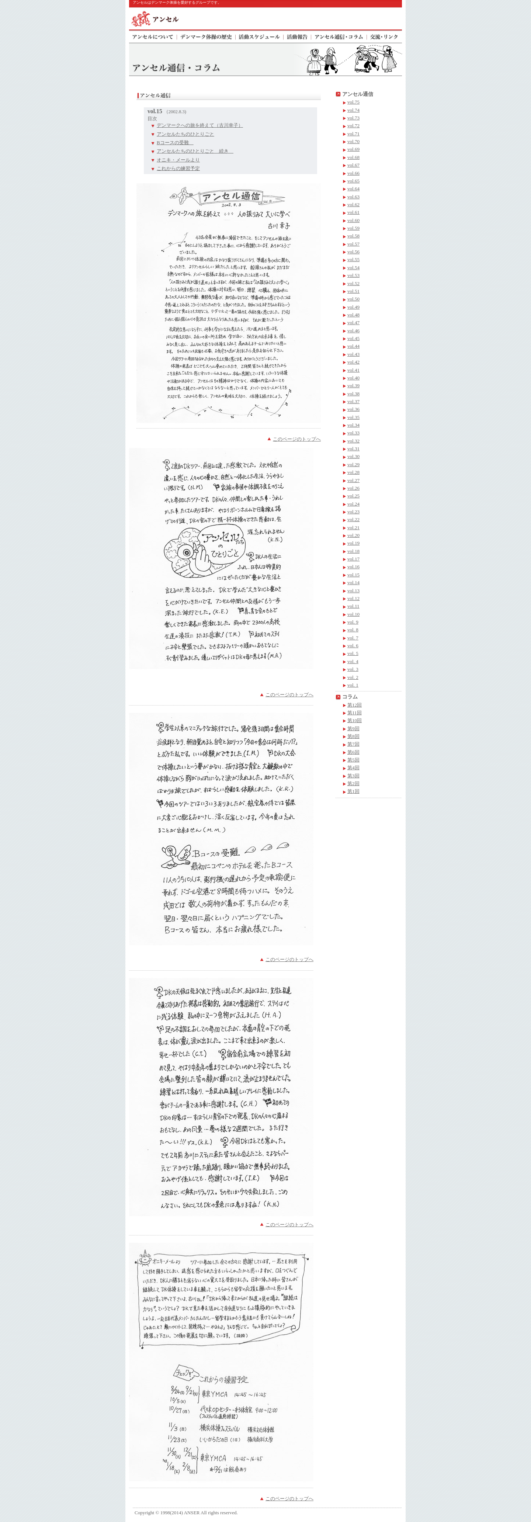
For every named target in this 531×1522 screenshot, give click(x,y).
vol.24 (353, 504)
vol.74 (353, 110)
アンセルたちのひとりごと (185, 134)
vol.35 (353, 417)
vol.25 (353, 496)
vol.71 (353, 133)
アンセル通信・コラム (339, 36)
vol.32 (353, 441)
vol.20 (353, 535)
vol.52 (353, 283)
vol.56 (353, 251)
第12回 (354, 705)
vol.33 (353, 433)
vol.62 (353, 204)
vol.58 (353, 236)
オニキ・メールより (178, 160)
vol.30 (353, 456)
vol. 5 (352, 653)
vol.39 (353, 385)
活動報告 (297, 36)
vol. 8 (352, 629)
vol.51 (353, 291)
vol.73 (353, 118)
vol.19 (353, 543)
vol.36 (353, 409)
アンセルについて (153, 36)
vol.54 (353, 267)
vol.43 (353, 354)
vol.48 (353, 315)
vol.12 (353, 598)
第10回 (354, 720)
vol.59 (353, 228)
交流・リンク (384, 36)
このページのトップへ (297, 439)
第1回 (353, 791)
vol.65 (353, 181)
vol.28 (353, 472)
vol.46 (353, 330)
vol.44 (353, 346)
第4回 (353, 767)
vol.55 (353, 259)
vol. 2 (352, 677)
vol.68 (353, 157)
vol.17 (353, 559)
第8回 (353, 736)
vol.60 (353, 220)
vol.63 (353, 197)
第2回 (353, 783)
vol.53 (353, 275)
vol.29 (353, 464)
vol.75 (353, 102)
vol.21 (353, 527)
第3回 (353, 776)
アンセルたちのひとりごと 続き (195, 151)
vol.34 (353, 425)
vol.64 (353, 188)
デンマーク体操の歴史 (206, 36)
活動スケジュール (260, 36)
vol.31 (353, 448)
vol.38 (353, 393)
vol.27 (353, 480)
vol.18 (353, 551)
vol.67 (353, 165)
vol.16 (353, 566)
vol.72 (353, 125)
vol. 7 (352, 638)
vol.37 (353, 401)
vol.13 (353, 590)
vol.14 (353, 582)
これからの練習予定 (178, 168)
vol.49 (353, 307)
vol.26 (353, 488)
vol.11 (353, 606)
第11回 (354, 712)
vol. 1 (352, 685)
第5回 (353, 760)
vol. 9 (352, 622)
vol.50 (353, 299)
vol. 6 (352, 645)
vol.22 (353, 519)
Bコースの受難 (175, 142)
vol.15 (353, 575)
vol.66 (353, 173)
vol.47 (353, 322)
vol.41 (353, 370)
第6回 (353, 752)
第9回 (353, 728)
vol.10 (353, 614)
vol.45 (353, 338)
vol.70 (353, 141)
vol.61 (353, 212)
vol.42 (353, 362)
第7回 (353, 744)
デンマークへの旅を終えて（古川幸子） (200, 125)
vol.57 (353, 244)
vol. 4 (352, 661)
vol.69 (353, 149)
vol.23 (353, 511)
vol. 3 (352, 669)
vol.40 (353, 378)
